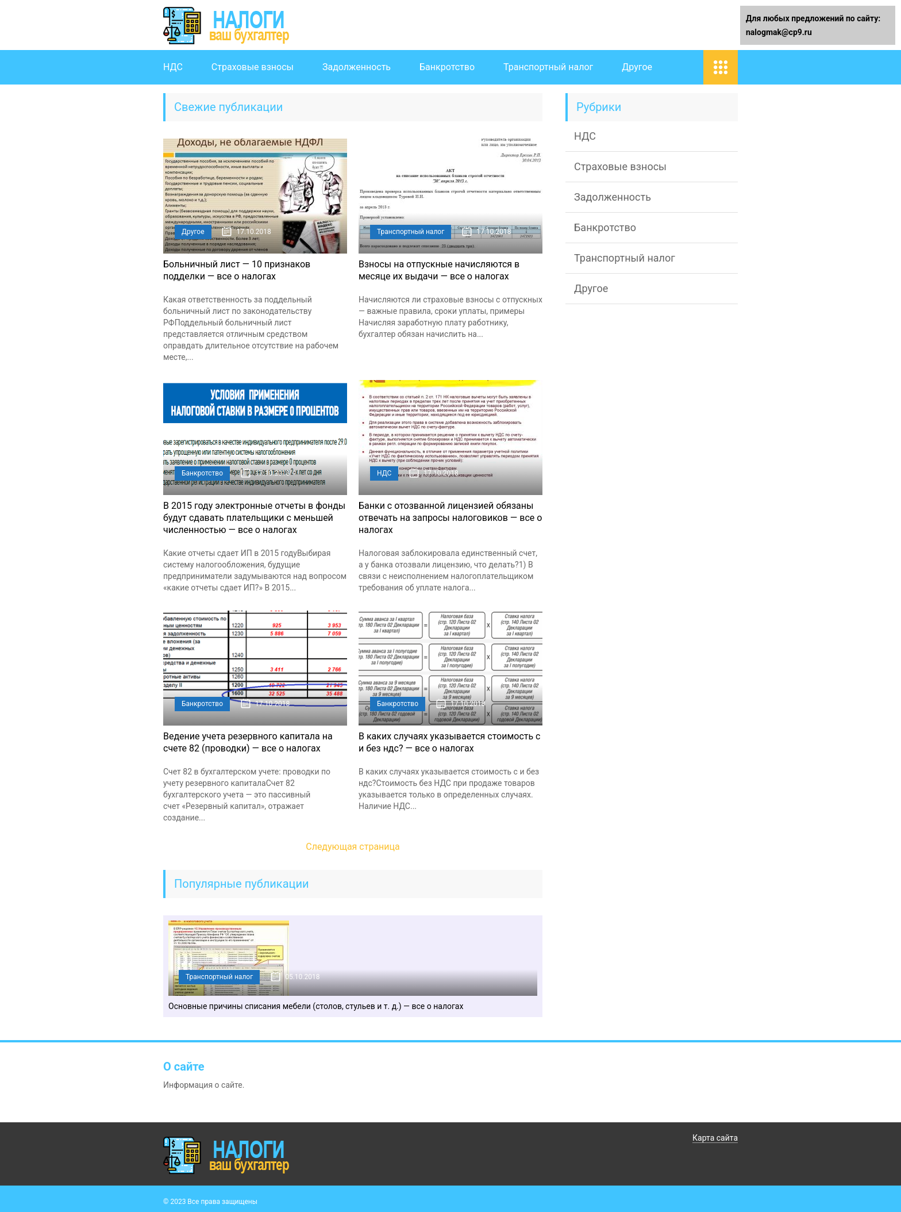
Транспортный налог (548, 67)
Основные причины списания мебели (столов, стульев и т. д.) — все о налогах (315, 1006)
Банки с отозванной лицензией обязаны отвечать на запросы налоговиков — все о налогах (450, 517)
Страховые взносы (252, 67)
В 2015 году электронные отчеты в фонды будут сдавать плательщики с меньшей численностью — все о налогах (254, 517)
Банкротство (447, 67)
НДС (173, 67)
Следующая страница (353, 846)
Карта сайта (715, 1137)
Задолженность (356, 67)
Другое (637, 67)
